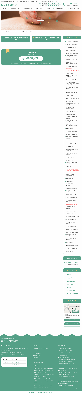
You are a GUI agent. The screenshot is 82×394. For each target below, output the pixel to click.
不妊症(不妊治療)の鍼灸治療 (71, 197)
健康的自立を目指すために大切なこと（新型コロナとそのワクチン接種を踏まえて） (44, 380)
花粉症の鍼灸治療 (69, 73)
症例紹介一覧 (9, 31)
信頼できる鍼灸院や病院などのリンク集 (42, 387)
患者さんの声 (39, 8)
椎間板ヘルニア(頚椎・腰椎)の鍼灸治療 (72, 163)
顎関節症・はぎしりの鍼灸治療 (72, 59)
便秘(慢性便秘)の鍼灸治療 (71, 211)
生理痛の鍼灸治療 (69, 146)
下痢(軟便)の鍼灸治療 (70, 95)
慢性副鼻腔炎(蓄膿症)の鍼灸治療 (72, 216)
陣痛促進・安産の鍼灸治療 (71, 134)
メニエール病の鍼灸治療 (71, 226)
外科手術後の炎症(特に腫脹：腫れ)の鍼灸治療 (71, 91)
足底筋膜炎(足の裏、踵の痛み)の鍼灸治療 (72, 150)
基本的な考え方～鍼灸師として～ (41, 376)
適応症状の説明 (28, 8)
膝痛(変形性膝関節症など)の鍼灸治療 (71, 184)
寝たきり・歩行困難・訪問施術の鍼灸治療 (70, 175)
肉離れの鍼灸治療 (69, 178)
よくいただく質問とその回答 (40, 372)
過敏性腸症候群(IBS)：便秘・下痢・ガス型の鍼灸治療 (72, 69)
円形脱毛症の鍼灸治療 (70, 50)
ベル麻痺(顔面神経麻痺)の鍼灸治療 (71, 207)
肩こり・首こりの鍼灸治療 (71, 66)
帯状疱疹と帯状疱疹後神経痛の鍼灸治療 (72, 154)
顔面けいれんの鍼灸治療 (71, 79)
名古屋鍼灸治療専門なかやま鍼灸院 (41, 348)
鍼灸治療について (15, 8)
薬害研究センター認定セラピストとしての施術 (43, 382)
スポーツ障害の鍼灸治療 (71, 143)
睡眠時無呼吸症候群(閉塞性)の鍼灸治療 (72, 137)
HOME (5, 8)
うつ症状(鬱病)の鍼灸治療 (71, 47)
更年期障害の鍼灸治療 (70, 101)
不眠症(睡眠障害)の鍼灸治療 (71, 204)
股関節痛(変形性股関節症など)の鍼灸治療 (72, 104)
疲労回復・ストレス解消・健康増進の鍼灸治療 (71, 191)
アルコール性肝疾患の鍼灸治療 (72, 44)
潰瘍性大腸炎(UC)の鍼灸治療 (72, 53)
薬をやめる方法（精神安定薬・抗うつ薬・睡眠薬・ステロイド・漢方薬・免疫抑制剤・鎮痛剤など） (44, 370)
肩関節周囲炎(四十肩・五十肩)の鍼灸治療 (71, 63)
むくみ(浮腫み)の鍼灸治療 (71, 219)
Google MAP (72, 320)
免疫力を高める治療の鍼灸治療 (72, 232)
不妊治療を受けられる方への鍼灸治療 (72, 201)
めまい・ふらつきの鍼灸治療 (72, 229)
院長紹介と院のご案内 (73, 8)
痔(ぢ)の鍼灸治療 (69, 160)
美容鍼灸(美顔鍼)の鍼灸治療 (71, 188)
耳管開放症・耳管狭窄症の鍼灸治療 (71, 117)
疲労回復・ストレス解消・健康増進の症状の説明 (16, 38)
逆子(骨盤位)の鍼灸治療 (70, 111)
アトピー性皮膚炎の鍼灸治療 (72, 41)
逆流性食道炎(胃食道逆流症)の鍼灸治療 (72, 88)
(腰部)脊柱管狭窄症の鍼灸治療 (72, 245)
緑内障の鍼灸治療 (69, 251)
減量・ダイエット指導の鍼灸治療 (72, 98)
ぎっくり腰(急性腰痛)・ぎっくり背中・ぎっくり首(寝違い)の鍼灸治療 (72, 83)
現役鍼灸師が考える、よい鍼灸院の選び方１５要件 (44, 378)
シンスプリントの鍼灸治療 (71, 131)
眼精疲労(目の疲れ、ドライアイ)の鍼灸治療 (72, 76)
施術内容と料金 (59, 8)
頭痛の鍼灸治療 (69, 140)
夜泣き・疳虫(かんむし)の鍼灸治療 (71, 239)
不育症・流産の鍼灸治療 (71, 194)
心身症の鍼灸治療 (69, 128)
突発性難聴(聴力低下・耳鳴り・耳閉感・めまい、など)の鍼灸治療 (72, 171)
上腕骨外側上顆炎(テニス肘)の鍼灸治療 (72, 121)
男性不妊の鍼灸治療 (70, 157)
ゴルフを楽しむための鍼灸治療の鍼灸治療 (70, 108)
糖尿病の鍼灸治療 (69, 166)
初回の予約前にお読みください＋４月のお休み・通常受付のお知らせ (44, 368)
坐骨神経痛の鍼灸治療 (70, 114)
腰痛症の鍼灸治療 (69, 242)
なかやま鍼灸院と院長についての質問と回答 (43, 385)
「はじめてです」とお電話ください (31, 59)
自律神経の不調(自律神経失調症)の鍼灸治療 (71, 125)
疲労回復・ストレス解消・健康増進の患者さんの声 (47, 38)
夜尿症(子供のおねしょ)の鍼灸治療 (71, 235)
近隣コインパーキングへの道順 (71, 323)
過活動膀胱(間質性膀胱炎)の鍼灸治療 (71, 56)
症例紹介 (49, 8)
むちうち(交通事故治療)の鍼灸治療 (71, 223)
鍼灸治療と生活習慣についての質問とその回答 (43, 374)
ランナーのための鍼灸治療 (71, 248)
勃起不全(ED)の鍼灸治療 (71, 213)
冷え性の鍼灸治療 (69, 181)
